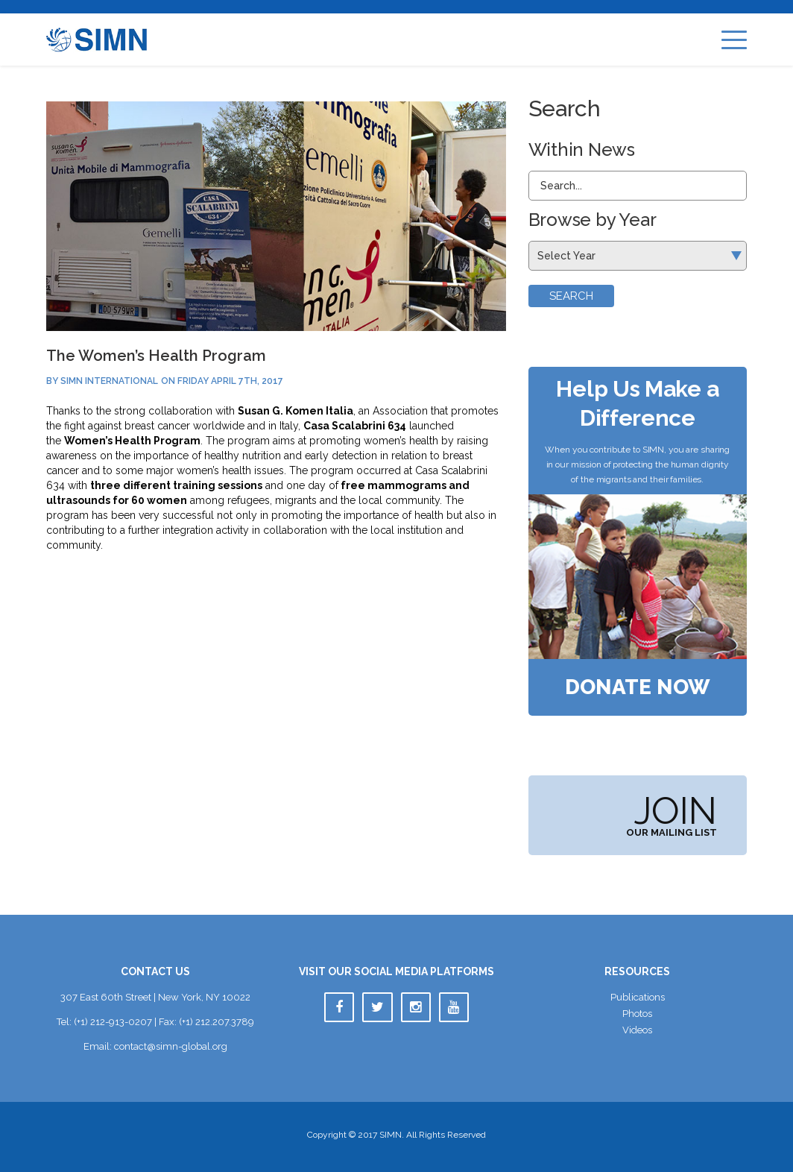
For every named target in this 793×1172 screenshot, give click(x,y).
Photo (637, 1013)
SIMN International (109, 381)
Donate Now (637, 687)
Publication (637, 997)
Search (571, 296)
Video (637, 1030)
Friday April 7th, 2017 (230, 381)
